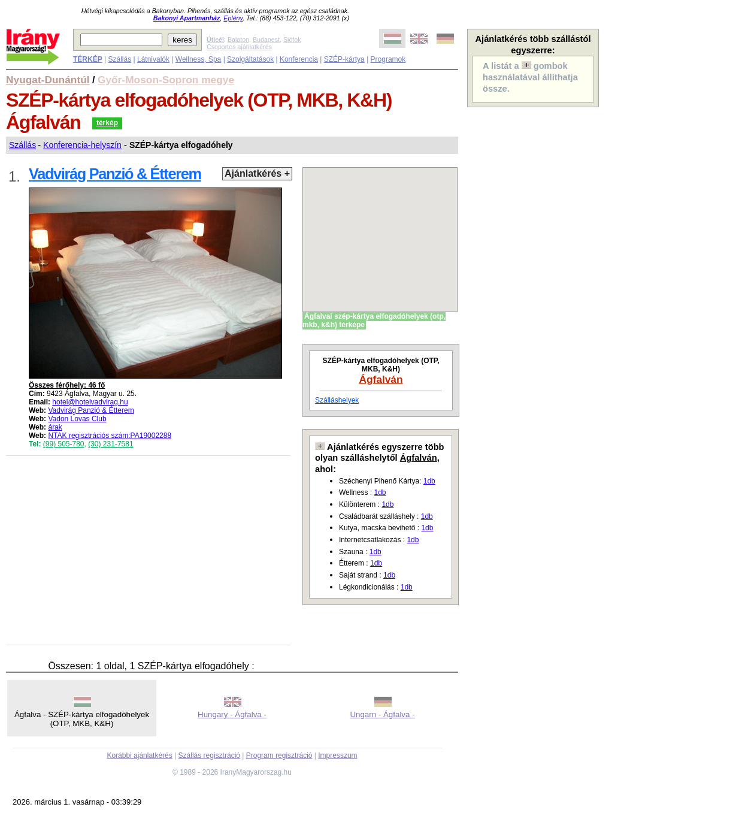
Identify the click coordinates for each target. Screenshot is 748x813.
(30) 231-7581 (110, 444)
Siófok (292, 39)
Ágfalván (380, 379)
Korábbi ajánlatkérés (139, 755)
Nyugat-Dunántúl (48, 80)
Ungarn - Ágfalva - (382, 714)
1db (429, 481)
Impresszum (337, 755)
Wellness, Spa (198, 59)
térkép (107, 123)
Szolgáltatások (250, 59)
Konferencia (299, 59)
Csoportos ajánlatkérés (239, 46)
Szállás (119, 59)
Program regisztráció (279, 755)
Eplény (233, 18)
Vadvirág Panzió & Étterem (91, 410)
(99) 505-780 (63, 444)
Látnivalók (153, 59)
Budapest (266, 39)
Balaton (238, 39)
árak (55, 427)
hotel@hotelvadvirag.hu (90, 402)
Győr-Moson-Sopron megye (166, 80)
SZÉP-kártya (344, 59)
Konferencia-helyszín (82, 145)
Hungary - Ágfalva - (232, 714)
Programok (388, 59)
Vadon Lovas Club (77, 419)
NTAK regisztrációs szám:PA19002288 (109, 435)
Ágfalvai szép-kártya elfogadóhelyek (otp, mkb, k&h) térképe (374, 320)
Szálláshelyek (337, 400)
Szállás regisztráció (209, 755)
